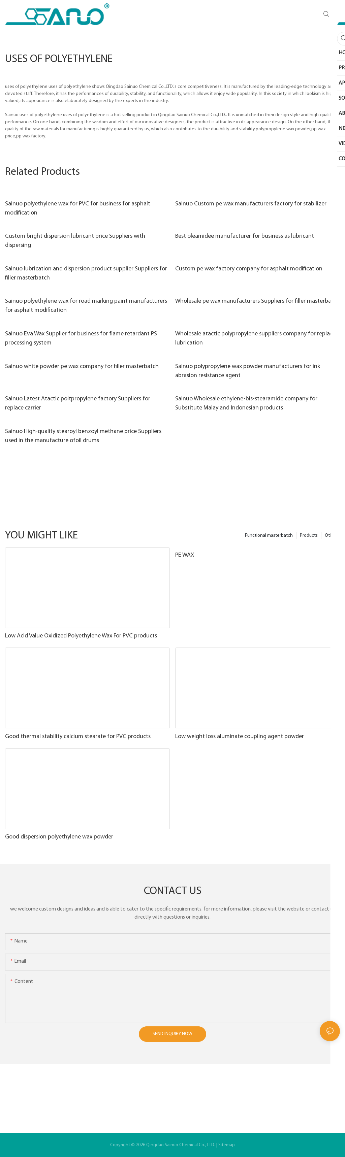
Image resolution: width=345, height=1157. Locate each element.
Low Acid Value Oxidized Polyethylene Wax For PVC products (81, 636)
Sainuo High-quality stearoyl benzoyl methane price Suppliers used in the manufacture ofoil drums (83, 436)
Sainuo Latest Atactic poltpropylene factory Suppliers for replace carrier (77, 403)
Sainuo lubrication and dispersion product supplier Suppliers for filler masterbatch (86, 273)
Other (331, 535)
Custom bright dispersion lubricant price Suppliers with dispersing (75, 241)
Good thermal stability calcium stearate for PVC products (78, 736)
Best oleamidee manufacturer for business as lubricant (244, 236)
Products (309, 535)
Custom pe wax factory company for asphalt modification (248, 269)
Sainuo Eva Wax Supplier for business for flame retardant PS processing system (81, 338)
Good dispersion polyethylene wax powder (59, 837)
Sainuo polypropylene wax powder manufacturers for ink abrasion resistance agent (247, 371)
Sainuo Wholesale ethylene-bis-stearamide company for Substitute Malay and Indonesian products (246, 403)
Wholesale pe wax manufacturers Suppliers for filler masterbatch (257, 301)
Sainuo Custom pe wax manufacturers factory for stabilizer (250, 204)
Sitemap (226, 1145)
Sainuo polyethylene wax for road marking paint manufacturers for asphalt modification (86, 305)
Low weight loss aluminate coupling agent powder (239, 736)
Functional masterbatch (269, 535)
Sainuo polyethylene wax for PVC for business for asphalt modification (77, 208)
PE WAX (184, 555)
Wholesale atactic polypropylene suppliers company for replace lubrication (255, 338)
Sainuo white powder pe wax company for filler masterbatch (82, 366)
